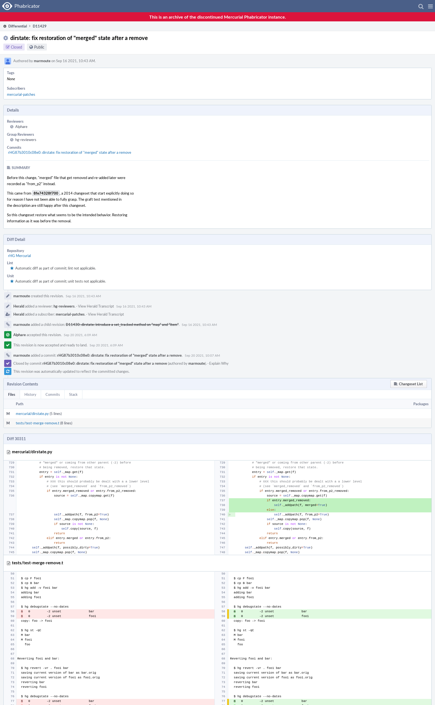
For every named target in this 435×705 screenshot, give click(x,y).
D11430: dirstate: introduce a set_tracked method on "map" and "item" (122, 324)
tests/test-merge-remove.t (37, 423)
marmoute (42, 60)
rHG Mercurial (19, 255)
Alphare (21, 126)
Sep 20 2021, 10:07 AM (202, 355)
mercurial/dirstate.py (32, 413)
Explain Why (219, 363)
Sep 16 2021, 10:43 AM (83, 296)
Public (39, 47)
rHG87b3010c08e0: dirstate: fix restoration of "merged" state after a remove (69, 152)
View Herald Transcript (96, 306)
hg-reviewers (25, 139)
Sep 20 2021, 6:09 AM (80, 335)
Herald (18, 306)
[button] (430, 6)
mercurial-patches (21, 94)
